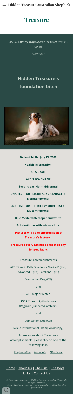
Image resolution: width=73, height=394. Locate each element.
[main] (37, 19)
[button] (4, 4)
